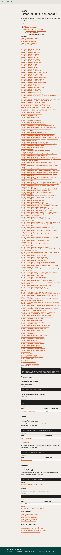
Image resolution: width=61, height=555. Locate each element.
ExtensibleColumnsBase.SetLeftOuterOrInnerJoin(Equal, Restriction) (40, 212)
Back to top (53, 553)
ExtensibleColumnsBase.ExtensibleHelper (32, 318)
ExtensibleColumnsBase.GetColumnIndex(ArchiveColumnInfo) (38, 280)
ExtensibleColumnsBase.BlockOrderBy (31, 332)
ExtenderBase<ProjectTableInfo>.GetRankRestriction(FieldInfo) (38, 109)
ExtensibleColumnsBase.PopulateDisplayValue (34, 348)
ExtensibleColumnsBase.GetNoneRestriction (33, 124)
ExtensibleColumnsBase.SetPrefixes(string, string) (34, 142)
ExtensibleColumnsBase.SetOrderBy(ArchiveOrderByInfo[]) (37, 135)
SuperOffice (28, 364)
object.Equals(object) (27, 353)
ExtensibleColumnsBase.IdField (29, 333)
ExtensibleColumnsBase (30, 27)
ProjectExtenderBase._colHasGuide (31, 80)
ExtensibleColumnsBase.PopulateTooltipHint (33, 350)
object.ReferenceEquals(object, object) (32, 357)
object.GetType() (25, 360)
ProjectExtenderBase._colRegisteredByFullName (34, 77)
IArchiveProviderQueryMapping (29, 38)
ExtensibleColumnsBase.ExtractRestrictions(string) (35, 257)
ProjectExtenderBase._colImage (30, 85)
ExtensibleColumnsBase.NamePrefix (31, 342)
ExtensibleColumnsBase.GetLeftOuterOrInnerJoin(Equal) (36, 204)
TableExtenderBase (31, 31)
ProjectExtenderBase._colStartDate (31, 90)
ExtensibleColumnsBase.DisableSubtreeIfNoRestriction (36, 325)
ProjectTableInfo (37, 29)
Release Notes (28, 551)
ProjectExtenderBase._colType (29, 57)
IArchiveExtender (25, 40)
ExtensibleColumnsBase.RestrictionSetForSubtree (35, 327)
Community (19, 551)
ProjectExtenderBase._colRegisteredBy (32, 75)
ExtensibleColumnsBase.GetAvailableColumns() (34, 132)
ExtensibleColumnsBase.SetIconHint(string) (33, 145)
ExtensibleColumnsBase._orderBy (30, 112)
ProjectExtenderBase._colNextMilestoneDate (33, 82)
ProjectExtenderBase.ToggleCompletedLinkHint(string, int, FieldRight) (40, 99)
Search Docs (51, 551)
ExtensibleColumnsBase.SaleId (29, 340)
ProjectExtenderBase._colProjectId (31, 52)
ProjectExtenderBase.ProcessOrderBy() (32, 94)
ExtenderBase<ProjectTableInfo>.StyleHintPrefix (34, 110)
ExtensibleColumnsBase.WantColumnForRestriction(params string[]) (40, 184)
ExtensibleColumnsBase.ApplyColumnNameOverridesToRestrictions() (40, 170)
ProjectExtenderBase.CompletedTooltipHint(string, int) (36, 100)
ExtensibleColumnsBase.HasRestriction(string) (33, 255)
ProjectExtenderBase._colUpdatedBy (31, 70)
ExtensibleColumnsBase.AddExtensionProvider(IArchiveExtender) (39, 154)
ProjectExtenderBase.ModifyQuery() (31, 92)
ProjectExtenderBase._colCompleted (31, 51)
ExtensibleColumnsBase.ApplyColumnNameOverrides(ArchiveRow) (39, 172)
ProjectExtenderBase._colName (30, 54)
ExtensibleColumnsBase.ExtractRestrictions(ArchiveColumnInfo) (38, 259)
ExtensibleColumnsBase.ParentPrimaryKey (32, 337)
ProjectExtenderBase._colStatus (30, 59)
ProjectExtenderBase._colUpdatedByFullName (34, 72)
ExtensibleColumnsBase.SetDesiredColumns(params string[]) (38, 134)
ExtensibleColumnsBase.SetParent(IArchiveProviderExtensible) (38, 127)
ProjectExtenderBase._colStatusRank (31, 60)
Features (35, 411)
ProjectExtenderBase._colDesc (29, 69)
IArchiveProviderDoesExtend (29, 41)
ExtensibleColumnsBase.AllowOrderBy (31, 119)
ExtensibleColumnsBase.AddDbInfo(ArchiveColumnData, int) (37, 273)
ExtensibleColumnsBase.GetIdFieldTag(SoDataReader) (36, 315)
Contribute (46, 553)
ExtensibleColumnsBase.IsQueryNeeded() (32, 200)
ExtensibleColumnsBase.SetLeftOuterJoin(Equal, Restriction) (37, 209)
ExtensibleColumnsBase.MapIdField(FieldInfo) (33, 217)
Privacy (35, 551)
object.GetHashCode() (27, 358)
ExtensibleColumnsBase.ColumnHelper (32, 320)
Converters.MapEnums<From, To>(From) (32, 528)
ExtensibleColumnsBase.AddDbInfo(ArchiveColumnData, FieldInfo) (39, 272)
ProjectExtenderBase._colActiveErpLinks (32, 87)
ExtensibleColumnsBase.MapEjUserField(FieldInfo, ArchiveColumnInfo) (40, 222)
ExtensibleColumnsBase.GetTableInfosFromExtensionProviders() (39, 157)
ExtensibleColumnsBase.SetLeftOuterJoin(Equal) (34, 207)
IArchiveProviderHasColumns (29, 43)
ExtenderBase (28, 29)
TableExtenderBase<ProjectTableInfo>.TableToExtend (36, 105)
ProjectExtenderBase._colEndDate (30, 84)
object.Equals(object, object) (29, 355)
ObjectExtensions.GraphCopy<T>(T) (31, 532)
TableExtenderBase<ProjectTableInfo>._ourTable (34, 104)
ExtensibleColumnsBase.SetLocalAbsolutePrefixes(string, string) (39, 144)
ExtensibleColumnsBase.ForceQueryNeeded (33, 328)
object (24, 26)
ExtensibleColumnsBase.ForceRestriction (32, 330)
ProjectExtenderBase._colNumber (30, 56)
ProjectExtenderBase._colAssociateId (31, 62)
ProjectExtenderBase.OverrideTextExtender (33, 102)
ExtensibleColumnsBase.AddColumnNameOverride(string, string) (39, 169)
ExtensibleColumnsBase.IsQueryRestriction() (33, 202)
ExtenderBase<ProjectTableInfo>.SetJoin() (32, 508)
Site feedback (43, 551)
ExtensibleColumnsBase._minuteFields (31, 114)
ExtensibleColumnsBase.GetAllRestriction (32, 122)
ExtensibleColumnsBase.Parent (29, 323)
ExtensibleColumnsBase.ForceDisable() (32, 275)
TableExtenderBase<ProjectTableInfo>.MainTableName (36, 107)
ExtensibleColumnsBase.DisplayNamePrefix (33, 343)
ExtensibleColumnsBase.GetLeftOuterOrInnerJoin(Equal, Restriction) (40, 205)
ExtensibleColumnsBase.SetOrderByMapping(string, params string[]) (40, 137)
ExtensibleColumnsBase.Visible (29, 115)
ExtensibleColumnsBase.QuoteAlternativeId (33, 338)
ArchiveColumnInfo (26, 438)
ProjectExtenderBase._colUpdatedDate (32, 74)
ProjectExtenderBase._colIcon (29, 66)
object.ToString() (25, 352)
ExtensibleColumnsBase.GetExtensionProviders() (34, 155)
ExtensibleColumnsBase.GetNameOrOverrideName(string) (37, 125)
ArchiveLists (36, 364)
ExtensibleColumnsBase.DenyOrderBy (31, 120)
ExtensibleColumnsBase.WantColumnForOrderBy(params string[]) (39, 189)
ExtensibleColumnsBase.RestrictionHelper (32, 322)
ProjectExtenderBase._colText (29, 67)
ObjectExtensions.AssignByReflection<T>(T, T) (33, 530)
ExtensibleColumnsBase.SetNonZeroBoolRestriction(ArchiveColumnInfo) (41, 293)
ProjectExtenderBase (33, 32)
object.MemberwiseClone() (28, 362)
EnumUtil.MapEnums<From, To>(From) (31, 527)
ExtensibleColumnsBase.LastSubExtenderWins (34, 335)
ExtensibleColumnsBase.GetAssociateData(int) (34, 277)
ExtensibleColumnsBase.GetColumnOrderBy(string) (35, 190)
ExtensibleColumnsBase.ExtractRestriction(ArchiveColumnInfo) (38, 262)
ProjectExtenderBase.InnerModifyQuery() (32, 484)
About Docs (38, 553)
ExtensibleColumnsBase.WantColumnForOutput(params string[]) (39, 177)
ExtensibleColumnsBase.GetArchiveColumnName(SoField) (37, 317)
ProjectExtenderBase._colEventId (30, 89)
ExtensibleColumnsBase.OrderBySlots (31, 347)
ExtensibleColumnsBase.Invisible (30, 117)
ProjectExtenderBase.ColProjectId (30, 49)
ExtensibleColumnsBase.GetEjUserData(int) (33, 279)
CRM (33, 364)
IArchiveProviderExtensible (28, 45)
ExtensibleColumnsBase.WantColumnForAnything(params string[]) (39, 195)
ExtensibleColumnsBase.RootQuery (31, 345)
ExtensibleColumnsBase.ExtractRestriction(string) (34, 260)
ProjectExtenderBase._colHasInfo (30, 64)
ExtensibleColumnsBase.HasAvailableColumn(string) (35, 247)
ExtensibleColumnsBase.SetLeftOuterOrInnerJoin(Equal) (36, 210)
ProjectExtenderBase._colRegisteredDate (32, 79)
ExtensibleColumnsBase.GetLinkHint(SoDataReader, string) (37, 292)
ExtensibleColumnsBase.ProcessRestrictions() (33, 263)
